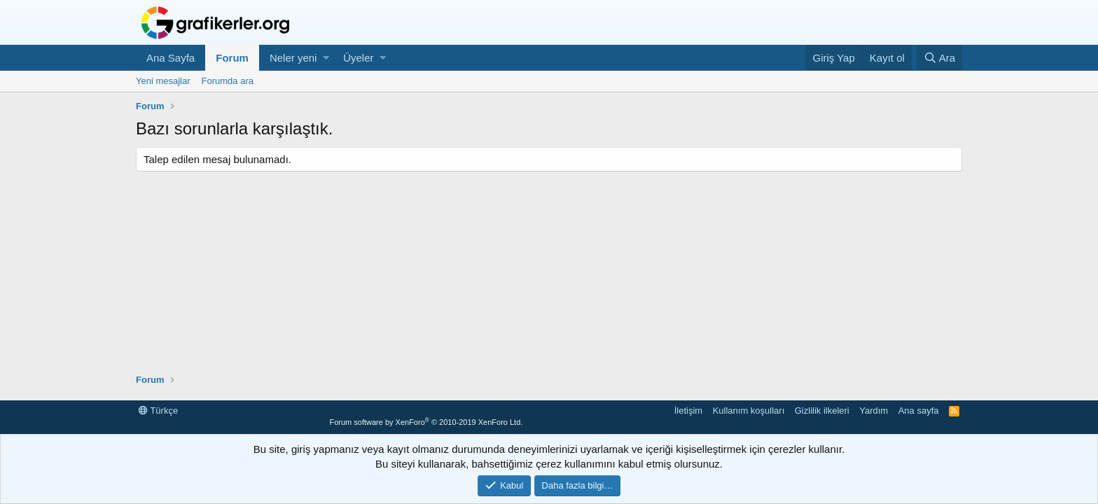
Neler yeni (293, 58)
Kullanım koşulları (749, 410)
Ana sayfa (918, 410)
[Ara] (939, 58)
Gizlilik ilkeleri (822, 410)
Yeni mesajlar (163, 81)
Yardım (873, 410)
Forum (232, 58)
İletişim (688, 410)
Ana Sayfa (170, 58)
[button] (326, 58)
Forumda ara (227, 81)
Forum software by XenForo (425, 422)
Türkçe (158, 410)
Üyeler (358, 58)
